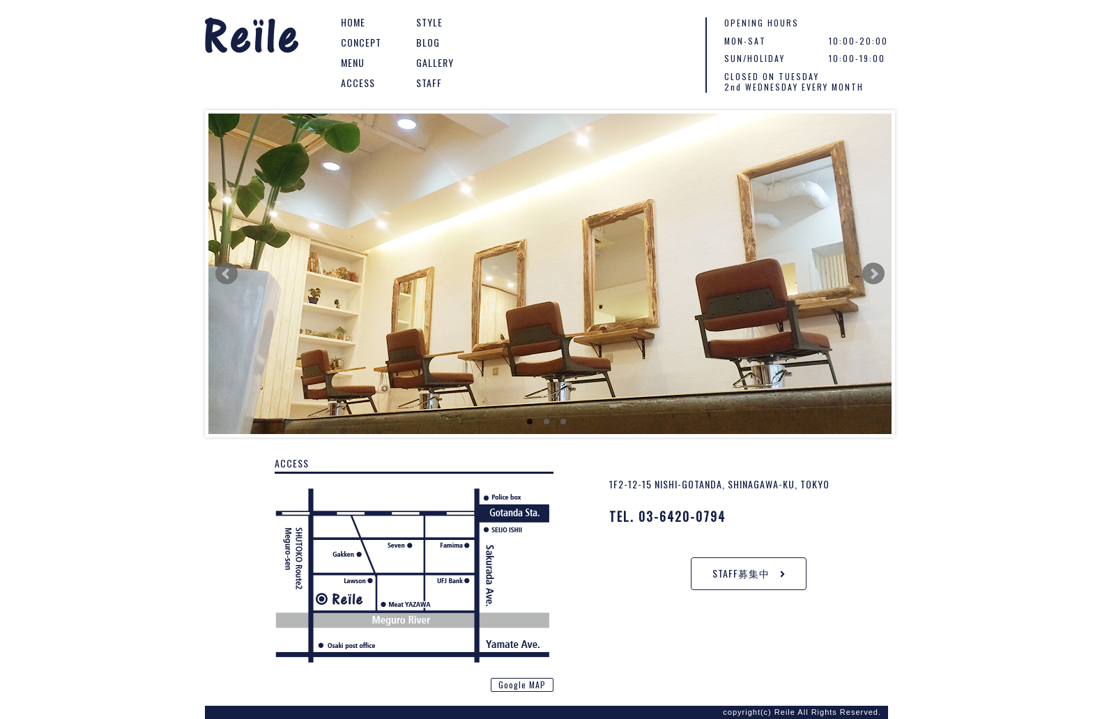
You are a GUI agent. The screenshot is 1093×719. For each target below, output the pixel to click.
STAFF (429, 82)
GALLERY (435, 62)
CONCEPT (361, 42)
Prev (226, 274)
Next (873, 274)
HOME (353, 22)
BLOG (428, 42)
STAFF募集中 (748, 573)
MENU (353, 62)
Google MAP (522, 684)
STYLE (429, 22)
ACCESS (358, 82)
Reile (252, 38)
